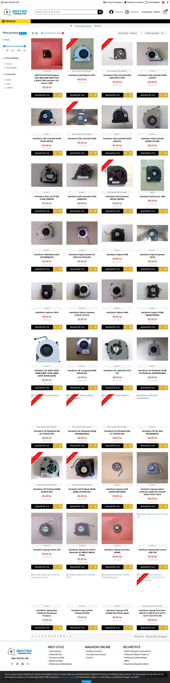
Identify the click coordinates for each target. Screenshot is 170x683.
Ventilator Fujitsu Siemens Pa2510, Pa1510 (82, 314)
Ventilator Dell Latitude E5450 (82, 139)
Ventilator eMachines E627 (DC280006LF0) (47, 256)
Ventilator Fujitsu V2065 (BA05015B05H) (152, 314)
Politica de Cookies (67, 677)
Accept (87, 681)
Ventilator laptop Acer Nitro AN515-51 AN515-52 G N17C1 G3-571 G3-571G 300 (152, 614)
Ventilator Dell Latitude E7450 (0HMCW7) (82, 198)
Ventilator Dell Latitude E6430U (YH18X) (152, 140)
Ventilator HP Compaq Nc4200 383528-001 (82, 372)
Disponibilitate (12, 58)
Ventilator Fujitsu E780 (117, 255)
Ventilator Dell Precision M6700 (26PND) (117, 198)
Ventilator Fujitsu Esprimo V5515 (152, 256)
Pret (7, 40)
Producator (10, 74)
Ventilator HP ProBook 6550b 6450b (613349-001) (82, 491)
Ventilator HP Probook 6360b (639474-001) (46, 491)
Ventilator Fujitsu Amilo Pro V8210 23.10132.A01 (82, 256)
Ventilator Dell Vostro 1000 (152, 197)
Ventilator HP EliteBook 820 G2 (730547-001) (46, 433)
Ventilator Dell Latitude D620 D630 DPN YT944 (117, 77)
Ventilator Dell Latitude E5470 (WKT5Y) (117, 140)
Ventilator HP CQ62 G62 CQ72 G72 (117, 372)
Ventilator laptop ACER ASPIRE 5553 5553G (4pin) (117, 612)
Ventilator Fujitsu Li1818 (46, 313)
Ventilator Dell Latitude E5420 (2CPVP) (152, 77)
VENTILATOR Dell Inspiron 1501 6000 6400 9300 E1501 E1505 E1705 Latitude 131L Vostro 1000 (46, 80)
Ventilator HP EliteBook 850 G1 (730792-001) (117, 433)
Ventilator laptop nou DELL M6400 (117, 551)
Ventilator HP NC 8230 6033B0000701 (152, 433)
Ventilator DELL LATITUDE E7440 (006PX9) (47, 198)
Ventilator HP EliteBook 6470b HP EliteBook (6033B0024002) (152, 372)
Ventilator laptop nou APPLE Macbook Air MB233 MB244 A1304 (82, 553)
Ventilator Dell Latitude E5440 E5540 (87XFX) (47, 140)
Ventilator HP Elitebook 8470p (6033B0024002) (82, 433)
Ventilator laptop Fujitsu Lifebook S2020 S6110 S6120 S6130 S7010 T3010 (152, 492)
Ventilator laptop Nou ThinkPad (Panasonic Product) (46, 612)
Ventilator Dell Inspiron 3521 (82, 76)
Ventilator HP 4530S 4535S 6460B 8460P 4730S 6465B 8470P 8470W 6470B (46, 374)
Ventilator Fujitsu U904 (117, 313)
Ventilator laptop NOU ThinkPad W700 (82, 612)
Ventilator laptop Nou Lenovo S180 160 (152, 551)
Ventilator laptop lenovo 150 (46, 550)
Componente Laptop (83, 26)
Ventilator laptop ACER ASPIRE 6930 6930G (117, 491)
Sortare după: (119, 33)
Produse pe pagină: (153, 33)
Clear (24, 33)
